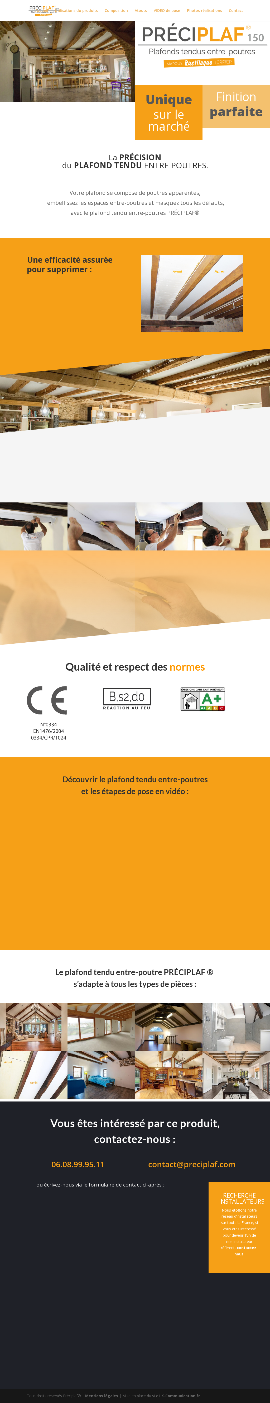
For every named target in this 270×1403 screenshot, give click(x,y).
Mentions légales (101, 1395)
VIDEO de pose (167, 11)
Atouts (141, 11)
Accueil (41, 11)
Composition (116, 11)
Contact (236, 11)
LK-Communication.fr (179, 1395)
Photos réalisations (204, 11)
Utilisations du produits (76, 11)
